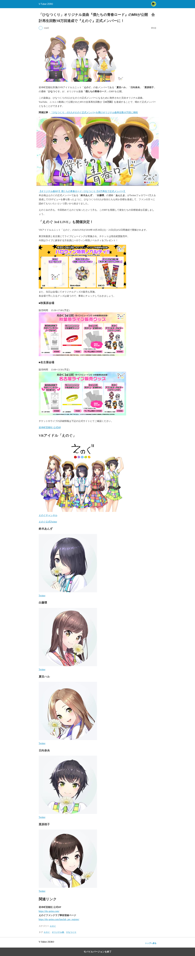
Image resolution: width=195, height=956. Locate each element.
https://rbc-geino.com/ (49, 911)
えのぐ (53, 926)
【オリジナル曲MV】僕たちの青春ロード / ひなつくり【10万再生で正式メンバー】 (82, 191)
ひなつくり (71, 932)
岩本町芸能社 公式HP (50, 427)
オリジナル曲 (58, 932)
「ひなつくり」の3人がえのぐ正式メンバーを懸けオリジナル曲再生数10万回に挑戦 (94, 112)
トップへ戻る (150, 943)
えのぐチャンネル (48, 515)
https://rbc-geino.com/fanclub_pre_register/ (59, 919)
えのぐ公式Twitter (48, 521)
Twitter (42, 595)
